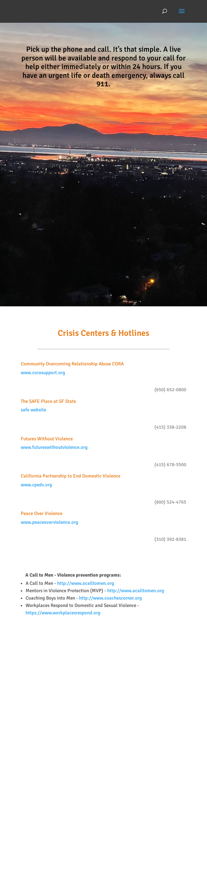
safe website (33, 410)
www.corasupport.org (43, 373)
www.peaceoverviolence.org (49, 522)
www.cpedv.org (36, 485)
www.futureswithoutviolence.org (54, 447)
